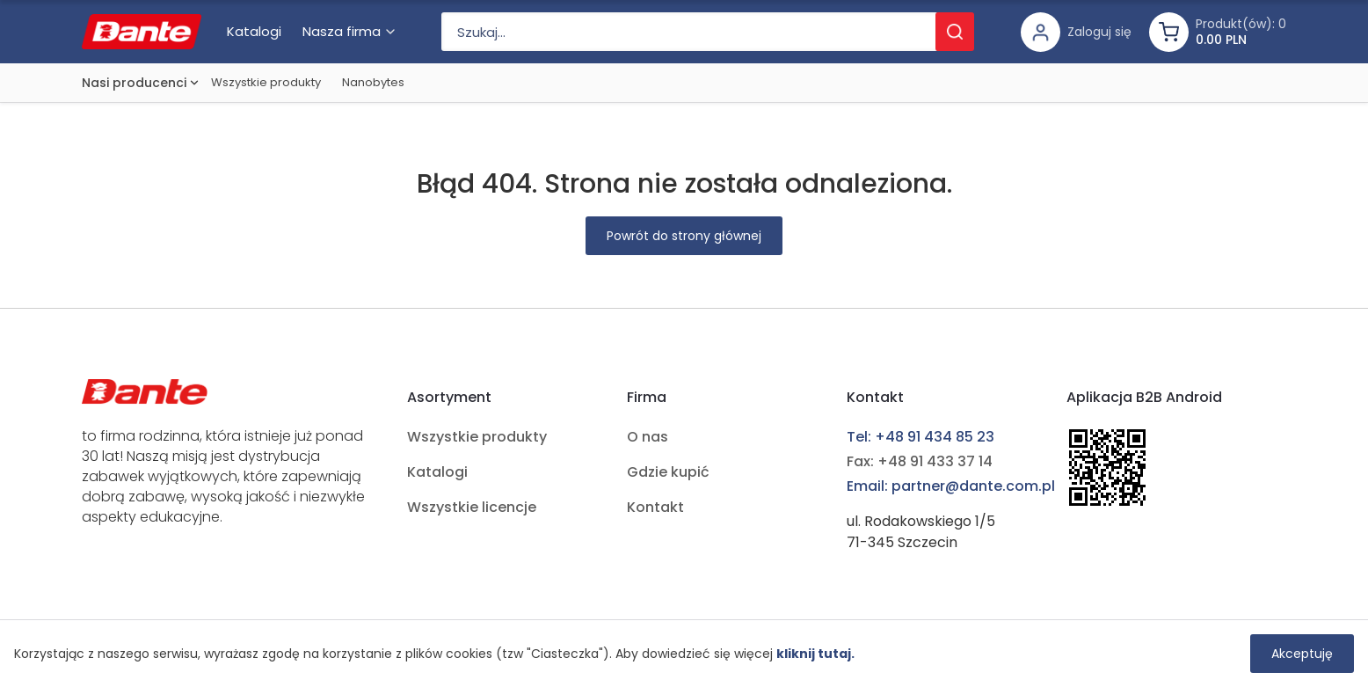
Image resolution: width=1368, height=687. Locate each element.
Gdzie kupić (668, 472)
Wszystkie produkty (266, 82)
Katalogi (437, 472)
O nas (647, 437)
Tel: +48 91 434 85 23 (920, 437)
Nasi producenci (134, 82)
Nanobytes (373, 82)
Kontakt (655, 507)
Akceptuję (1302, 653)
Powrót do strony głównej (684, 236)
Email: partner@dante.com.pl (951, 486)
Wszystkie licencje (471, 507)
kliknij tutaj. (815, 653)
